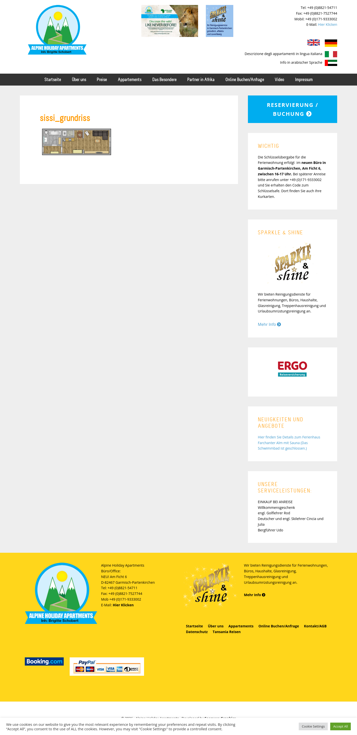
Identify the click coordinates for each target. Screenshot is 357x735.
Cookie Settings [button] (313, 726)
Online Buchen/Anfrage (278, 626)
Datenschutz (197, 631)
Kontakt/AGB (315, 626)
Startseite (194, 626)
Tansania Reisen (227, 631)
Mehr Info (269, 324)
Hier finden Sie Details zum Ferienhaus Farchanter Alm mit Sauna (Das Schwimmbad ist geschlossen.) (289, 443)
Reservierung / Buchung (292, 109)
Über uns (216, 626)
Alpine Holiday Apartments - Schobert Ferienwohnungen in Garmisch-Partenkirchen (57, 30)
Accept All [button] (340, 726)
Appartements (241, 626)
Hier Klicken (327, 24)
